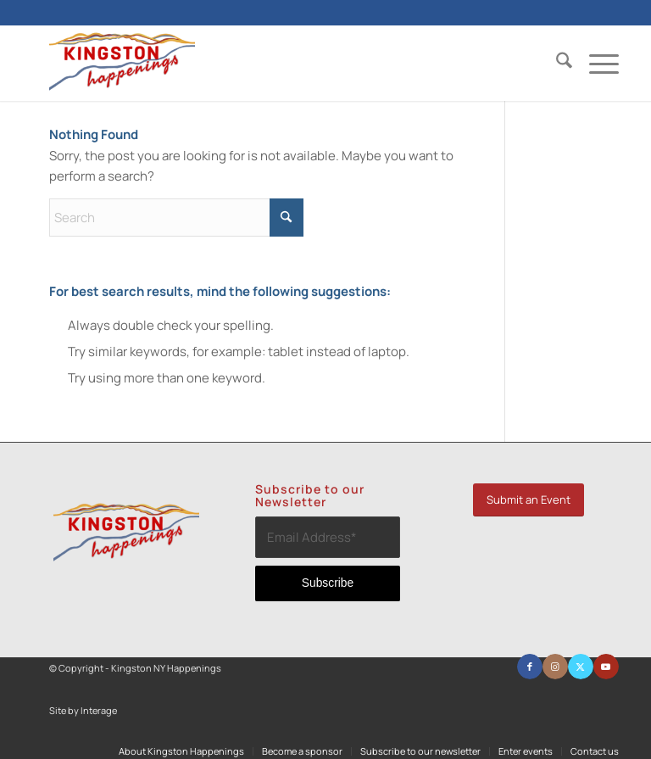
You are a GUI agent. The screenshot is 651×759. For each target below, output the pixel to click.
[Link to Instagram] (555, 666)
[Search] (555, 63)
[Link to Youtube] (606, 666)
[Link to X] (580, 666)
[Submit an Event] (528, 499)
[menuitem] (555, 63)
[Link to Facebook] (529, 666)
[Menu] (595, 63)
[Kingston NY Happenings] (122, 63)
